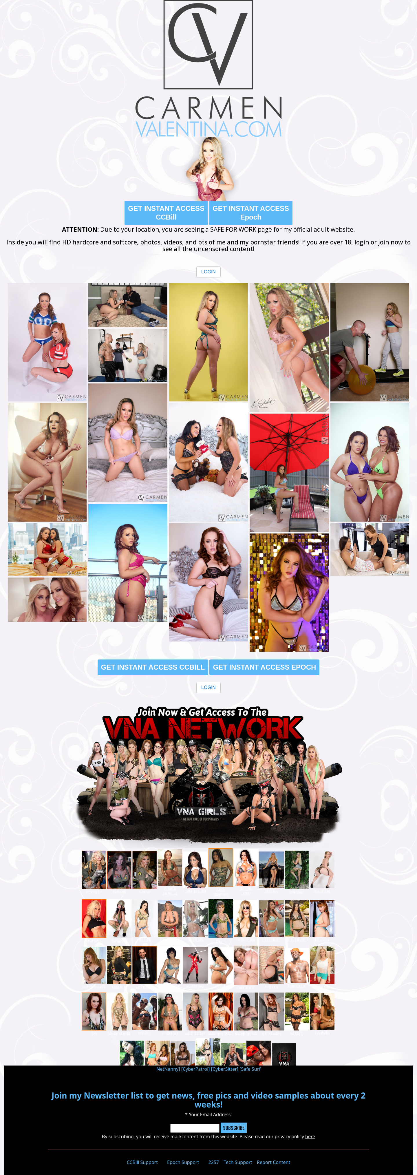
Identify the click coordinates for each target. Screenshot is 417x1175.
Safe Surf (251, 1069)
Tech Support (238, 1162)
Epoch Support (183, 1162)
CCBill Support (142, 1162)
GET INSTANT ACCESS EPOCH (264, 667)
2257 (214, 1162)
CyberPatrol (195, 1069)
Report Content (273, 1162)
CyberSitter (225, 1069)
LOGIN (208, 271)
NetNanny (167, 1069)
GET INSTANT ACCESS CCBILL (153, 667)
